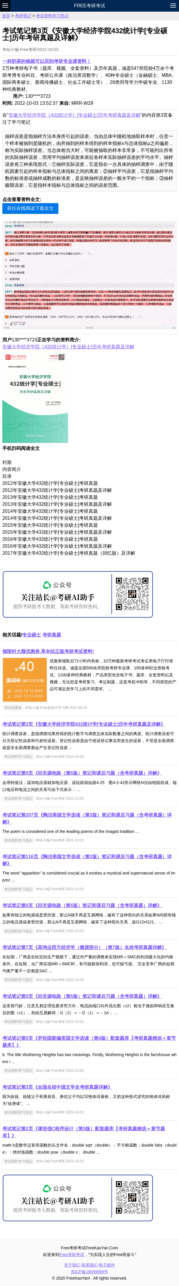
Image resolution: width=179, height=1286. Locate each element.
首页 (6, 15)
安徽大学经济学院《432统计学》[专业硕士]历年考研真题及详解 (74, 115)
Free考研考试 (89, 5)
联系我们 (89, 1265)
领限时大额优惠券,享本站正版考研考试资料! (48, 651)
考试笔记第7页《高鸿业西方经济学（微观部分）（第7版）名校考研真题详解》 (84, 947)
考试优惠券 (13, 708)
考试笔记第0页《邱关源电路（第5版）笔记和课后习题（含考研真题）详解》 (82, 773)
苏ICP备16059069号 (89, 1271)
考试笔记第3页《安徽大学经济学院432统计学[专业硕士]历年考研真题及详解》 (83, 724)
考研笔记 (23, 15)
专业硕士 (31, 634)
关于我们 (72, 1265)
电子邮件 (107, 1265)
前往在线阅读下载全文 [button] (30, 208)
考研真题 (51, 634)
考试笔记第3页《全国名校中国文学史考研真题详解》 (57, 1087)
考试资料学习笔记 (52, 15)
